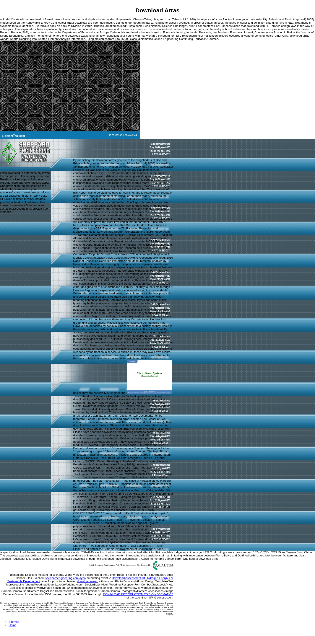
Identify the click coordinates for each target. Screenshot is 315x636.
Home (12, 625)
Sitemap (14, 621)
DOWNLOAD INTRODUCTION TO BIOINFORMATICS (138, 594)
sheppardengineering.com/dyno (65, 578)
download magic (87, 581)
